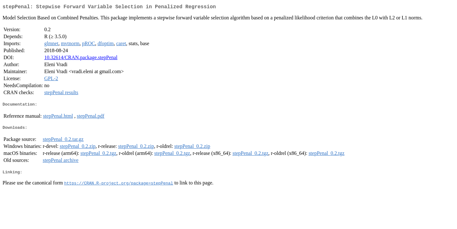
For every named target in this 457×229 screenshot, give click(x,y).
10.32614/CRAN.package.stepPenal (80, 58)
